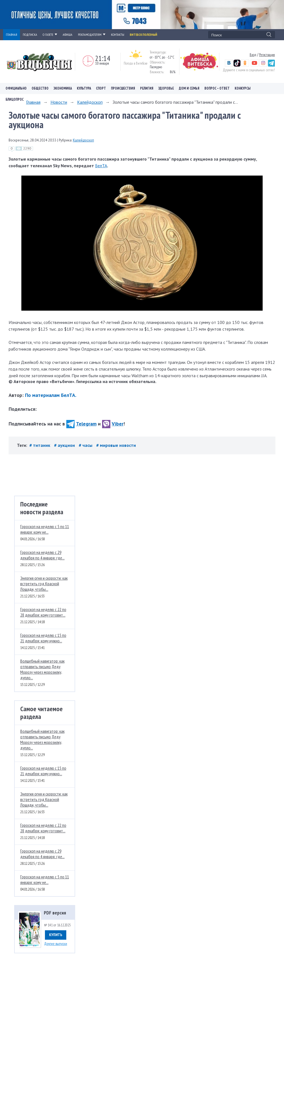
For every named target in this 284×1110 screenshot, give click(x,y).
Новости (58, 102)
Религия (146, 88)
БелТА (101, 165)
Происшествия (123, 88)
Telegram (81, 423)
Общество (40, 88)
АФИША (67, 34)
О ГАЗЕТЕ (50, 34)
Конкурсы (242, 88)
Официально (16, 88)
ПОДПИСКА (30, 34)
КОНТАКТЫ (117, 34)
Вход (253, 54)
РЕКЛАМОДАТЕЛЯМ (91, 34)
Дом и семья (189, 88)
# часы (86, 445)
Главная (33, 102)
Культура (84, 88)
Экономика (63, 88)
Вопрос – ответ (217, 88)
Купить (55, 934)
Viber (112, 423)
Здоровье (166, 88)
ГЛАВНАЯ (11, 34)
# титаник (40, 445)
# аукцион (65, 445)
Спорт (101, 88)
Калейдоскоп (90, 102)
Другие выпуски (55, 943)
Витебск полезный (143, 34)
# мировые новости (116, 445)
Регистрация (267, 54)
